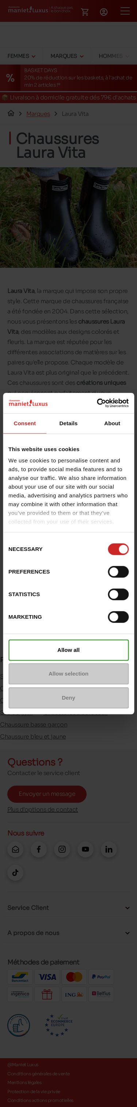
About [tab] (112, 423)
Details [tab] (69, 423)
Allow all (68, 650)
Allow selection (68, 673)
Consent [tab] (25, 423)
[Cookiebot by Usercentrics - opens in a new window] (97, 403)
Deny (68, 698)
